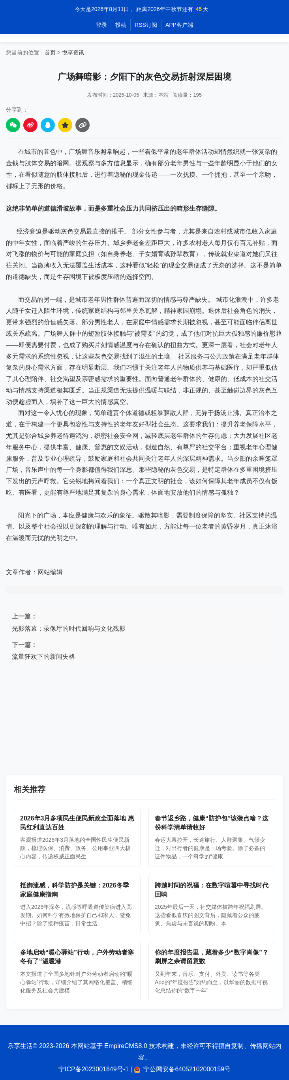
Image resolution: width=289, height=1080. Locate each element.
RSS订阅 (146, 25)
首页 (50, 52)
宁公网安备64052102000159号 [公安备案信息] (187, 1069)
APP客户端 (179, 25)
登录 (101, 25)
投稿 (120, 25)
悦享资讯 (73, 52)
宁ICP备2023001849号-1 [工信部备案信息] (93, 1069)
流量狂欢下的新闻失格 (43, 656)
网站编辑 (50, 572)
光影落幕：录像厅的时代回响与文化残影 (69, 628)
